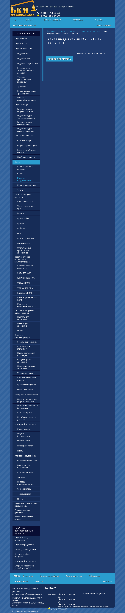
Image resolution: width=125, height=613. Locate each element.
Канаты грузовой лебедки (25, 167)
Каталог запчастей (52, 20)
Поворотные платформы (26, 394)
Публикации (78, 20)
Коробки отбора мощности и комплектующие (22, 259)
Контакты (107, 25)
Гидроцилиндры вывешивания (24, 123)
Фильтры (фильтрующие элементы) (24, 79)
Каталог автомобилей (30, 20)
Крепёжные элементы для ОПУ (27, 418)
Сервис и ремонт (99, 20)
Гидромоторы (21, 43)
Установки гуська (25, 373)
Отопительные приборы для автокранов (24, 250)
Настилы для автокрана (23, 318)
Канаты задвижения (26, 185)
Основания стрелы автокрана (26, 367)
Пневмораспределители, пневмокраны (26, 504)
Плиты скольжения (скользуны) (26, 354)
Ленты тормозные (25, 238)
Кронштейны (23, 218)
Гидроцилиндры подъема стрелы (25, 110)
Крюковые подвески (26, 384)
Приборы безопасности (26, 424)
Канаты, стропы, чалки (25, 549)
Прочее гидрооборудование (26, 98)
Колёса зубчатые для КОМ (27, 298)
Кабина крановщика (24, 135)
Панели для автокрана (22, 324)
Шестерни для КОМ (26, 277)
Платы (20, 450)
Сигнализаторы (24, 489)
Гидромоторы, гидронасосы (21, 538)
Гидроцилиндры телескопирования (26, 116)
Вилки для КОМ (24, 293)
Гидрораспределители (27, 63)
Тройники (21, 86)
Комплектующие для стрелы (26, 378)
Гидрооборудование (24, 48)
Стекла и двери (24, 140)
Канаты (18, 162)
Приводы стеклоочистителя (26, 483)
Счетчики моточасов (27, 460)
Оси (19, 233)
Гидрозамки (22, 53)
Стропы (20, 173)
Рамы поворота (24, 412)
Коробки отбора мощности (25, 266)
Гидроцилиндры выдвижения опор (25, 129)
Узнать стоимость (59, 58)
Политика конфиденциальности (25, 611)
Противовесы (23, 243)
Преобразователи (25, 445)
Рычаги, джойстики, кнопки (26, 151)
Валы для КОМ (24, 272)
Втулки (20, 213)
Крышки (20, 223)
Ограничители (23, 440)
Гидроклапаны (24, 58)
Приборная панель (26, 157)
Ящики (20, 330)
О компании (28, 576)
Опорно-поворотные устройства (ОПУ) (27, 400)
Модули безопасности (23, 434)
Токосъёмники (24, 494)
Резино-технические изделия (24, 517)
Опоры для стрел (25, 389)
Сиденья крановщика (27, 145)
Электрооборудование (25, 455)
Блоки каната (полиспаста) (23, 347)
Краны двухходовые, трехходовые (26, 92)
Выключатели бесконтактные (24, 466)
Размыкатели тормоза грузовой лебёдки (25, 70)
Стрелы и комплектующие (22, 336)
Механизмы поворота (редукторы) (27, 406)
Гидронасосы (21, 38)
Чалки (20, 190)
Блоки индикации (25, 472)
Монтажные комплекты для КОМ (26, 305)
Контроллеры (23, 429)
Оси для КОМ (23, 283)
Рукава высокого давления (22, 511)
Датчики (21, 477)
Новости (21, 25)
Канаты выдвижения (90, 31)
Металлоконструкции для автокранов (25, 311)
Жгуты (20, 499)
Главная (51, 31)
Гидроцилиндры (22, 104)
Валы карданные (25, 201)
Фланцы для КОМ (25, 288)
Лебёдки (21, 228)
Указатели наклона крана (26, 207)
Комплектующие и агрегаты (23, 195)
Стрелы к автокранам (27, 342)
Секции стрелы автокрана (24, 360)
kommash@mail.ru (98, 593)
